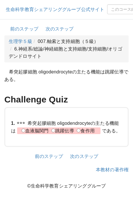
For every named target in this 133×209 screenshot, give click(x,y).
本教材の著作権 (112, 169)
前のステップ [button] (24, 28)
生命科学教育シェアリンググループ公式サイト (55, 9)
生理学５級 (20, 41)
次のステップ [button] (60, 28)
